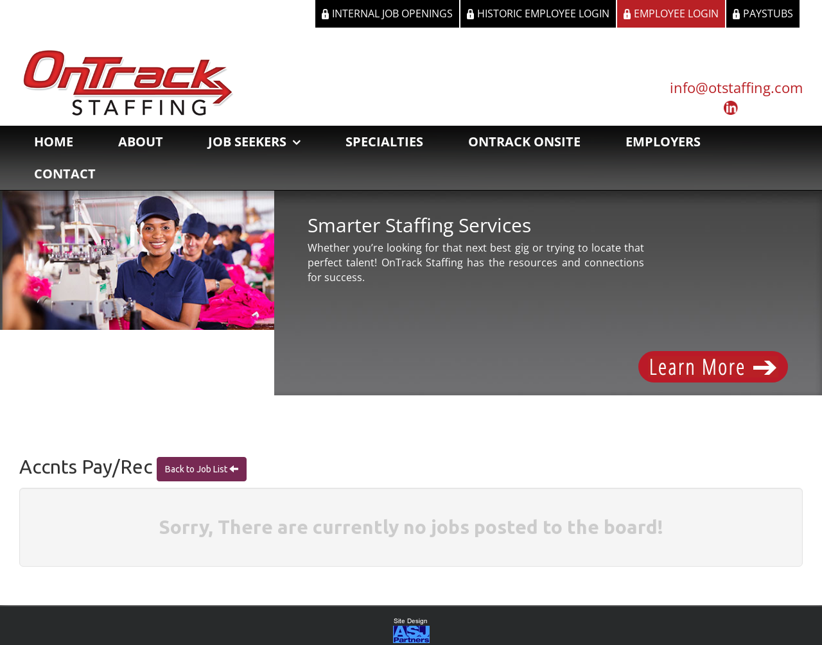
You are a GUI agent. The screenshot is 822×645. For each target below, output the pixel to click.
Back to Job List (197, 469)
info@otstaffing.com (736, 87)
